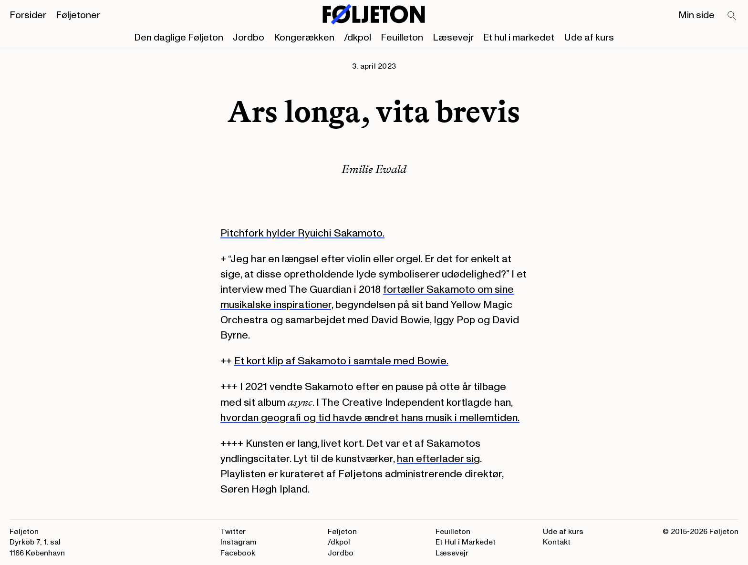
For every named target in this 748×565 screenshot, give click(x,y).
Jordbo (248, 37)
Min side (696, 15)
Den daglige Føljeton (178, 37)
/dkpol (357, 37)
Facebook (237, 553)
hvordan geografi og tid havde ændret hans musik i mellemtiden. (369, 418)
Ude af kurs (589, 37)
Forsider (28, 15)
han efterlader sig (438, 459)
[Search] (732, 16)
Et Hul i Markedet (466, 542)
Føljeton (342, 531)
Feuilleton (402, 37)
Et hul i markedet (518, 37)
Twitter (233, 531)
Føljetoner (78, 15)
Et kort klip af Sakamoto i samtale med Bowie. (341, 361)
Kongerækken (304, 37)
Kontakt (557, 542)
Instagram (238, 542)
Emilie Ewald (374, 169)
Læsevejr (453, 37)
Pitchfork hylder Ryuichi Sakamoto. (302, 233)
